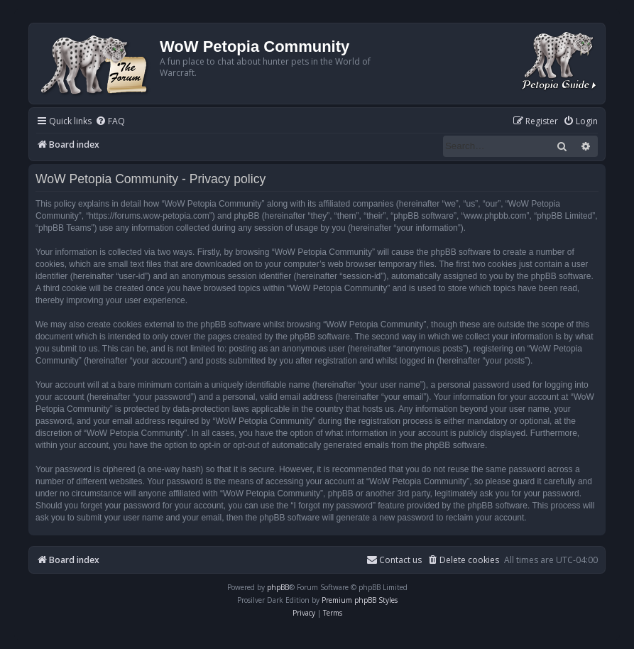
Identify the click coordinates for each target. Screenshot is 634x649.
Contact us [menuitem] (394, 560)
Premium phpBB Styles (360, 600)
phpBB (278, 587)
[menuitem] (110, 121)
